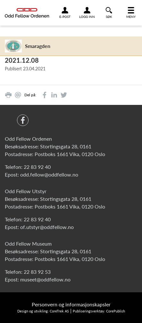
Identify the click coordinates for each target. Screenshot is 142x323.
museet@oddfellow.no (45, 279)
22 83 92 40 (37, 167)
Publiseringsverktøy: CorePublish (99, 311)
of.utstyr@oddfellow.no (47, 227)
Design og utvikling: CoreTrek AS (43, 311)
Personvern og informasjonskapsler (71, 304)
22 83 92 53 (37, 272)
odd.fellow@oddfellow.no (49, 174)
